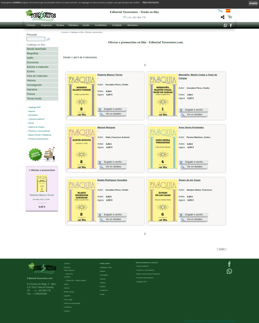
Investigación (34, 85)
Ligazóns (67, 296)
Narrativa (32, 89)
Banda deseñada (36, 48)
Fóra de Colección (37, 75)
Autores (31, 111)
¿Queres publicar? (36, 119)
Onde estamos (69, 270)
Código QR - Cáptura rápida (76, 280)
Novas (31, 123)
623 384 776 (136, 17)
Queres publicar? (143, 266)
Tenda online (105, 263)
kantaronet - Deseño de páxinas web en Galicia (216, 321)
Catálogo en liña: (36, 44)
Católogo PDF (142, 282)
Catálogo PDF (34, 107)
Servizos (131, 25)
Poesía (31, 94)
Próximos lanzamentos (38, 139)
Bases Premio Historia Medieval (148, 274)
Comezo (31, 25)
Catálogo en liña (76, 32)
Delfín (30, 57)
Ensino (31, 71)
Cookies (67, 311)
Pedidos (103, 286)
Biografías (32, 53)
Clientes (72, 25)
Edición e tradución (37, 66)
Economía (32, 62)
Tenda (59, 25)
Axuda (86, 25)
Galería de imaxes (36, 127)
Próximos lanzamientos (145, 278)
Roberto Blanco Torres (42, 195)
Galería (66, 288)
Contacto (117, 25)
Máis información (150, 2)
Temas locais (34, 98)
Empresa (45, 25)
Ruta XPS (69, 274)
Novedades (104, 275)
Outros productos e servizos (147, 262)
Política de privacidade (72, 303)
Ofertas (102, 271)
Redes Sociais (69, 292)
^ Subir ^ (222, 248)
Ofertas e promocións (94, 32)
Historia (31, 80)
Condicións (100, 25)
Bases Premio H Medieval (39, 135)
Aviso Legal (68, 299)
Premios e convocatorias (39, 131)
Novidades (33, 115)
